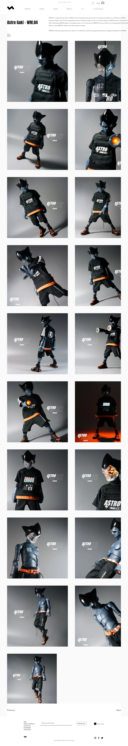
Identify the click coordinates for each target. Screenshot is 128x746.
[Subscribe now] (81, 723)
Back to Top (100, 724)
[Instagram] (95, 738)
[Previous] (13, 710)
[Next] (115, 710)
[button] (93, 3)
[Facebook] (98, 738)
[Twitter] (102, 738)
